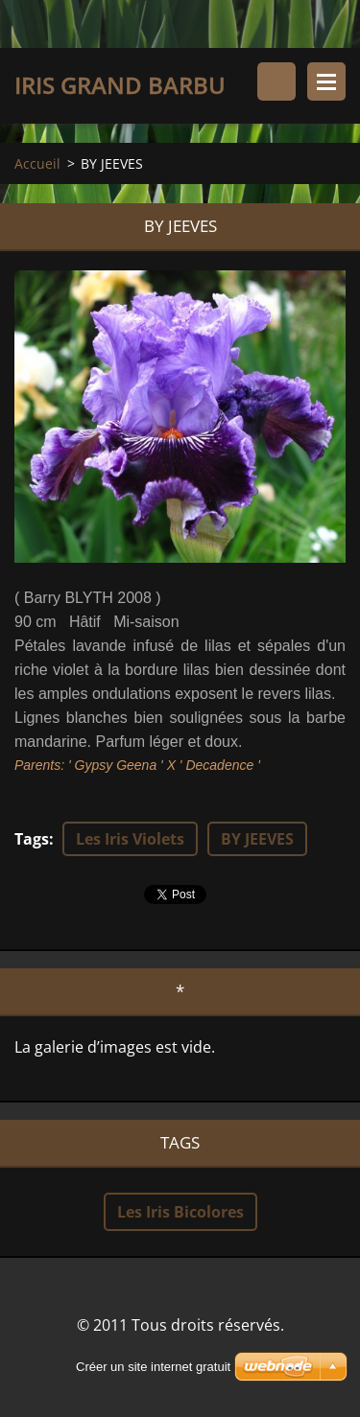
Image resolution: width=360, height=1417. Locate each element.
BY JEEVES (257, 838)
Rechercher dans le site (276, 81)
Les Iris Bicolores (180, 1211)
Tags (31, 838)
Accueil (37, 163)
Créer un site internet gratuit (153, 1366)
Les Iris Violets (130, 838)
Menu (326, 81)
